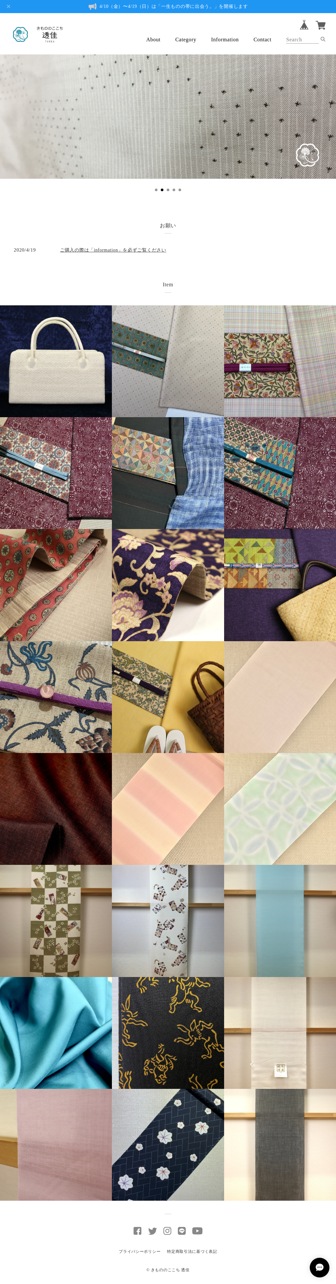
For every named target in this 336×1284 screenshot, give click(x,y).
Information (225, 39)
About (153, 39)
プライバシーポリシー (139, 1251)
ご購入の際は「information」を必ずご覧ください (113, 250)
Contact (263, 39)
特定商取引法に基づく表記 (192, 1251)
